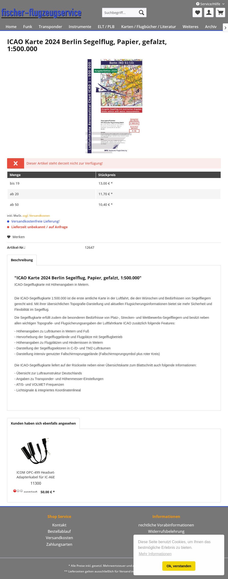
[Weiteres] (190, 26)
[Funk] (27, 26)
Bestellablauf (59, 531)
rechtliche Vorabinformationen (166, 525)
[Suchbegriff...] (124, 12)
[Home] (11, 26)
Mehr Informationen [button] (155, 554)
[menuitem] (124, 12)
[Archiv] (211, 26)
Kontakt (59, 525)
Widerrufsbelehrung (166, 531)
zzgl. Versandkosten (36, 216)
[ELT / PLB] (106, 26)
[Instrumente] (80, 26)
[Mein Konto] (209, 12)
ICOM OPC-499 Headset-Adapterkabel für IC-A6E (36, 474)
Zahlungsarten (59, 544)
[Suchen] (141, 12)
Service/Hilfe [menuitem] (208, 4)
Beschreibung (22, 260)
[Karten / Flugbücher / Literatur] (148, 26)
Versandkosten (59, 537)
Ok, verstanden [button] (179, 566)
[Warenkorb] (220, 12)
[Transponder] (50, 26)
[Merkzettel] (197, 12)
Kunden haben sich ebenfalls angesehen (43, 423)
